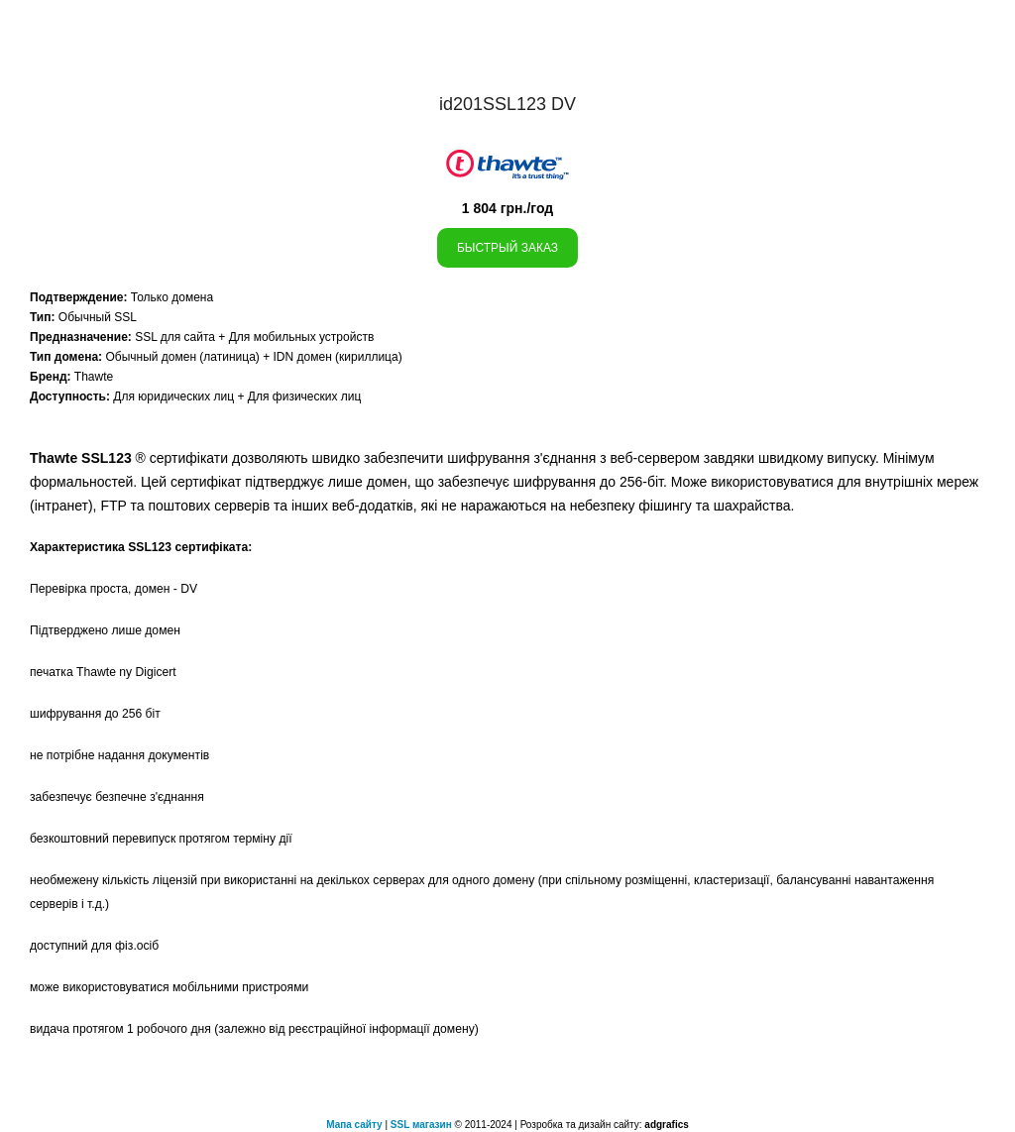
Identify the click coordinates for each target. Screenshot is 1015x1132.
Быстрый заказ (507, 248)
